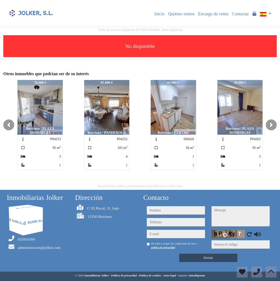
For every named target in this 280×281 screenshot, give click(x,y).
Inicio (159, 13)
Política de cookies (150, 275)
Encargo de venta (213, 13)
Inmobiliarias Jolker (97, 275)
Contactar (240, 13)
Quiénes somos (181, 13)
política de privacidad (163, 247)
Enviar (208, 258)
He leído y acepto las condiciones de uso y (174, 245)
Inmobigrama (197, 275)
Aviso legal (170, 275)
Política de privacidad (124, 275)
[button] (8, 124)
